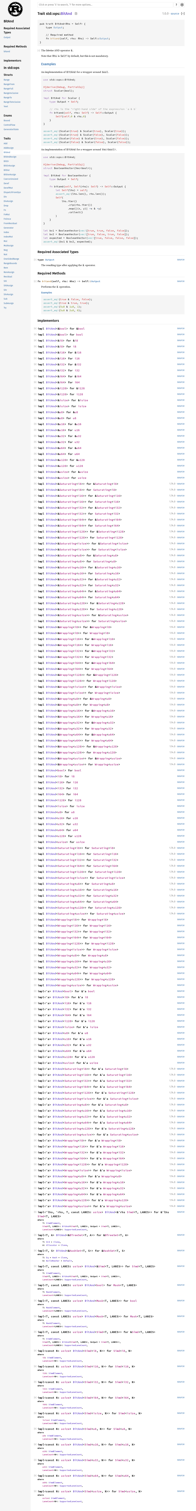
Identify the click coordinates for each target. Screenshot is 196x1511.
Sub (5, 299)
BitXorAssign (10, 174)
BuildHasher (53, 1260)
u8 (61, 412)
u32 (61, 436)
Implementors (12, 60)
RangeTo (8, 97)
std (48, 13)
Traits (7, 138)
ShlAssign (8, 285)
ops (56, 13)
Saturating (67, 484)
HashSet (75, 1250)
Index (6, 232)
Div (5, 196)
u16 (61, 424)
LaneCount (47, 1229)
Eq (47, 1257)
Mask (116, 1285)
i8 (61, 340)
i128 (62, 388)
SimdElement (53, 1223)
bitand (7, 51)
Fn (5, 210)
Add (5, 143)
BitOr (6, 161)
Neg (6, 250)
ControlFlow (9, 125)
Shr (5, 290)
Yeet (6, 106)
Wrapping (66, 627)
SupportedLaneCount (75, 1229)
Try (5, 307)
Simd (130, 1212)
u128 (62, 460)
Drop (6, 205)
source (175, 13)
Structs (8, 75)
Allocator (51, 1245)
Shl (5, 281)
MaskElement (53, 1292)
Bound (7, 120)
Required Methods (15, 46)
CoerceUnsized (11, 179)
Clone (56, 1242)
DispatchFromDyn (12, 192)
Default (67, 1260)
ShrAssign (8, 294)
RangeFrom (9, 84)
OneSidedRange (11, 259)
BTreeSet (76, 1235)
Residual (8, 276)
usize (63, 472)
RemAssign (9, 272)
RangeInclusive (11, 93)
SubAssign (9, 303)
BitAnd (9, 21)
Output (7, 37)
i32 (61, 364)
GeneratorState (11, 129)
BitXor (7, 170)
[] (183, 13)
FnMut (7, 214)
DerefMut (8, 188)
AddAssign (9, 148)
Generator (8, 228)
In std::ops (11, 68)
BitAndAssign (10, 157)
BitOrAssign (9, 165)
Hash (54, 1257)
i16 (61, 352)
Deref (6, 183)
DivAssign (8, 201)
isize (63, 400)
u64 (61, 448)
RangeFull (8, 88)
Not (5, 254)
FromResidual (10, 223)
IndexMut (8, 236)
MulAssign (8, 245)
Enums (8, 115)
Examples (48, 64)
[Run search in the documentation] (105, 4)
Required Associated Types (17, 30)
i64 (61, 376)
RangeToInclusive (12, 102)
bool (62, 328)
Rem (6, 268)
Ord (48, 1242)
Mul (5, 241)
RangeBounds (10, 263)
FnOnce (7, 219)
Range (7, 80)
